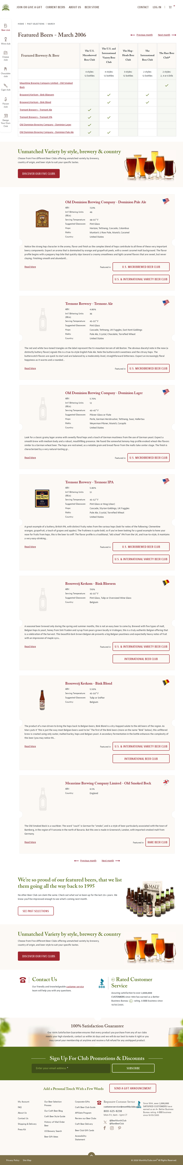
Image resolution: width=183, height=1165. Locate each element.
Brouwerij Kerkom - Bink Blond (35, 102)
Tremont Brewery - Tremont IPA (36, 117)
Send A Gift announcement (132, 1088)
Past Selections (36, 24)
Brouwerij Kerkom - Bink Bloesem (37, 94)
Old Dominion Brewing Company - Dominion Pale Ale (47, 132)
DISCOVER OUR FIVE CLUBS (38, 173)
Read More (30, 266)
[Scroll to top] (91, 1155)
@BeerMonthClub (117, 1120)
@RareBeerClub (116, 1123)
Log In (157, 7)
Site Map (27, 1160)
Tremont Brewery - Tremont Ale (36, 109)
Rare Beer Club (157, 842)
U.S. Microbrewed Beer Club (141, 266)
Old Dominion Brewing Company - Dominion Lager (45, 124)
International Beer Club (141, 659)
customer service (75, 986)
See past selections (36, 911)
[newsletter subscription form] (71, 1068)
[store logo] (5, 5)
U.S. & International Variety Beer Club (141, 279)
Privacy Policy (12, 1160)
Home (21, 24)
